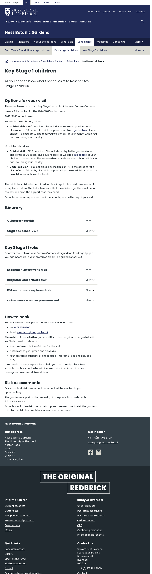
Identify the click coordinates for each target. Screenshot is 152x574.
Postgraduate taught (89, 511)
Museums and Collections (25, 61)
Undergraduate (86, 506)
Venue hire (119, 42)
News (90, 11)
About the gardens (45, 42)
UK (26, 2)
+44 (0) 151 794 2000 (89, 568)
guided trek (80, 130)
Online (57, 2)
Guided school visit (20, 221)
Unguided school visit (22, 231)
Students (140, 11)
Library (9, 554)
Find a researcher (15, 563)
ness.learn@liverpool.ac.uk (32, 332)
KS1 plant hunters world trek (27, 270)
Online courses (86, 520)
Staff (130, 11)
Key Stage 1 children (66, 50)
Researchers (12, 525)
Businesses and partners (19, 520)
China (36, 2)
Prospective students (17, 515)
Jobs (98, 11)
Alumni (122, 11)
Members (23, 42)
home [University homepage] (7, 61)
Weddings (102, 42)
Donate (107, 11)
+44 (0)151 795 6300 (100, 437)
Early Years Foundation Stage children (27, 50)
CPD (79, 525)
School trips (85, 42)
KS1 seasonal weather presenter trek (33, 300)
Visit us (9, 42)
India (46, 2)
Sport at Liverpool (15, 558)
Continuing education (89, 530)
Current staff (12, 511)
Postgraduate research (91, 515)
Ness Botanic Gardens (27, 32)
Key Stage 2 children (95, 50)
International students (90, 535)
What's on (67, 42)
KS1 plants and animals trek (27, 280)
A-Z (115, 11)
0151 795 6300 (22, 327)
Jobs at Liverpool (15, 549)
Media (8, 530)
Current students (15, 506)
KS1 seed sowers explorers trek (29, 290)
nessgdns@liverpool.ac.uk (103, 442)
